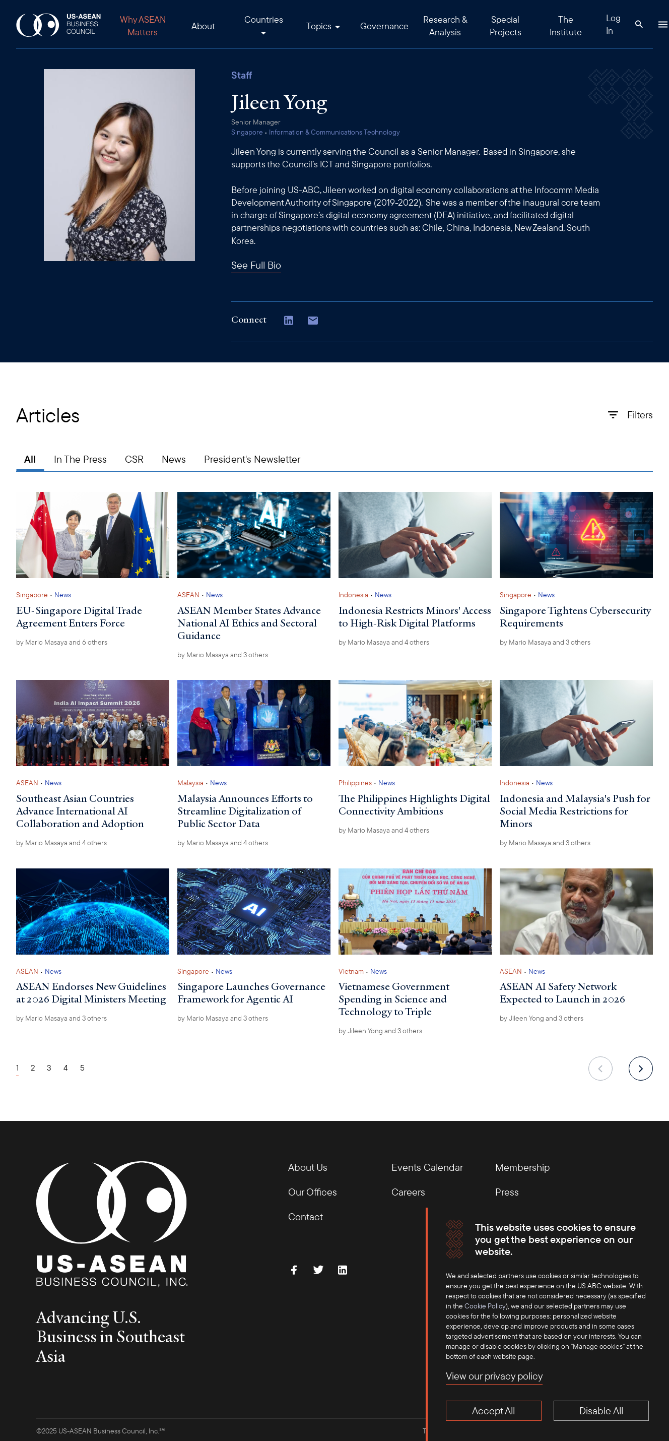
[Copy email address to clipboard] (313, 322)
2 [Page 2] (33, 1067)
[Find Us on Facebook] (294, 1270)
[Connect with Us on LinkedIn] (289, 322)
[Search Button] (639, 24)
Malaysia (190, 782)
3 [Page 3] (49, 1067)
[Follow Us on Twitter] (318, 1270)
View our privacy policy (494, 1375)
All (30, 459)
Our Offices (312, 1191)
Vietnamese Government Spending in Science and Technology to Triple (394, 999)
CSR (134, 459)
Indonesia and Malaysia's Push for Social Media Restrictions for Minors (575, 811)
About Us (307, 1167)
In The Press (80, 459)
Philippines (355, 782)
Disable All (601, 1410)
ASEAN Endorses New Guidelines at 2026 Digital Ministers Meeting (91, 992)
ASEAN (188, 594)
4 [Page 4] (65, 1067)
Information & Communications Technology (334, 132)
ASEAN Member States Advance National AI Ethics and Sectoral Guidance (249, 623)
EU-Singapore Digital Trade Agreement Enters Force (79, 616)
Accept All (493, 1410)
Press (507, 1191)
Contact (305, 1216)
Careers (408, 1191)
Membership (522, 1167)
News (174, 459)
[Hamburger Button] (663, 24)
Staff (241, 75)
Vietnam (351, 971)
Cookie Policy (485, 1305)
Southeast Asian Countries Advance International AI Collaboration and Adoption (80, 811)
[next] (641, 1068)
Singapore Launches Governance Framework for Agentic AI (251, 992)
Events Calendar (427, 1167)
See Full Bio (256, 265)
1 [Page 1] (17, 1067)
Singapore (247, 132)
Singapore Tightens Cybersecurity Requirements (575, 616)
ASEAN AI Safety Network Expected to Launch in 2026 (562, 992)
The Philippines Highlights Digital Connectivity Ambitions (414, 804)
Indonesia (353, 594)
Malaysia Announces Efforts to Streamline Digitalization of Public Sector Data (245, 811)
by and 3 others (222, 654)
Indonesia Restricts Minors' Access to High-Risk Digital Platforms (415, 616)
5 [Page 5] (82, 1067)
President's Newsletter (252, 459)
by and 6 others (61, 642)
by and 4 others (384, 642)
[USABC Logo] (59, 24)
